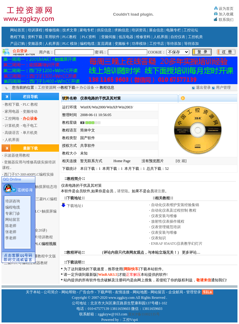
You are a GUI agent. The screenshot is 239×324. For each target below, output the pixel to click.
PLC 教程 (30, 104)
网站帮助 (68, 292)
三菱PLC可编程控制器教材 (26, 263)
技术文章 (69, 30)
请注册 (159, 191)
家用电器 (12, 111)
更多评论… (191, 252)
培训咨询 (12, 200)
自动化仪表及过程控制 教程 (173, 210)
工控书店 (156, 43)
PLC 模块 (69, 43)
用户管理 (223, 87)
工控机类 (195, 37)
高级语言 (12, 133)
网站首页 (17, 30)
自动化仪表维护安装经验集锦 (175, 205)
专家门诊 (12, 212)
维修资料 (143, 37)
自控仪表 (177, 37)
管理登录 (193, 292)
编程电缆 (87, 43)
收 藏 (181, 161)
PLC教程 (69, 37)
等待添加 (174, 43)
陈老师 (10, 224)
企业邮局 (175, 292)
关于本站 (33, 292)
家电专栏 (87, 30)
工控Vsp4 (130, 320)
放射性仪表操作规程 (167, 221)
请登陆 (122, 191)
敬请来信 (203, 280)
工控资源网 (47, 87)
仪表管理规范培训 (166, 227)
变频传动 (30, 111)
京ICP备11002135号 (143, 314)
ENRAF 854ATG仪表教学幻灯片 (177, 243)
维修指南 (52, 30)
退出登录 (203, 87)
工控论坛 (190, 30)
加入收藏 (226, 14)
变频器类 (35, 43)
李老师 (10, 237)
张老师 (10, 230)
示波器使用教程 (17, 155)
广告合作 (86, 292)
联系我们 (226, 20)
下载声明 (104, 292)
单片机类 (30, 133)
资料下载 (35, 37)
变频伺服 (108, 37)
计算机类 (12, 125)
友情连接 (122, 292)
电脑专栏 (173, 30)
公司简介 (51, 292)
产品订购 (17, 43)
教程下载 (17, 37)
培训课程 (35, 30)
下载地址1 (75, 206)
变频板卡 (122, 43)
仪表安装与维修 (164, 216)
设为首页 (226, 8)
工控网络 (12, 118)
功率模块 (139, 43)
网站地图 (140, 292)
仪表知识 (158, 238)
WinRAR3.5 (107, 274)
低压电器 (126, 37)
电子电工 (30, 125)
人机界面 (160, 37)
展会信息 (156, 30)
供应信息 (104, 30)
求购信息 (121, 30)
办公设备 (87, 87)
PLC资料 (89, 37)
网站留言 (12, 218)
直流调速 (104, 43)
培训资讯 (138, 30)
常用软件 (52, 37)
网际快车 (131, 269)
